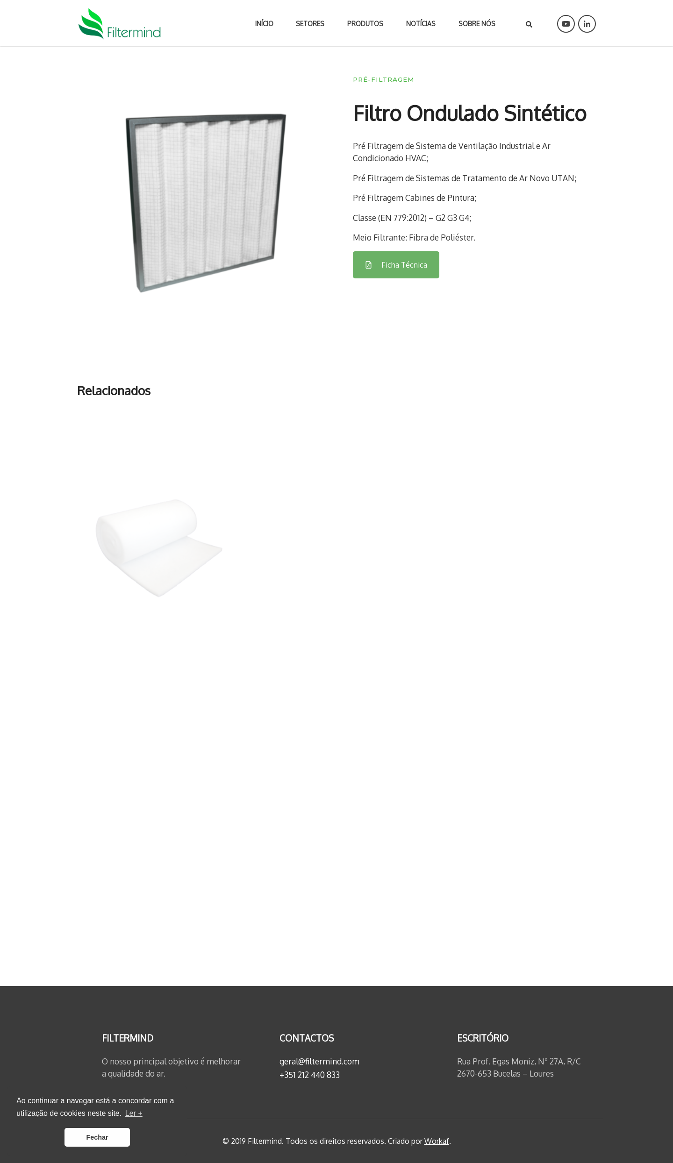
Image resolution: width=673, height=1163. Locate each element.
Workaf (436, 1141)
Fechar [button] (97, 1137)
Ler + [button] (134, 1113)
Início (264, 24)
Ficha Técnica (396, 264)
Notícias (421, 24)
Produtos (365, 24)
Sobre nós (476, 24)
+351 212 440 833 (309, 1075)
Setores (310, 24)
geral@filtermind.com (319, 1061)
